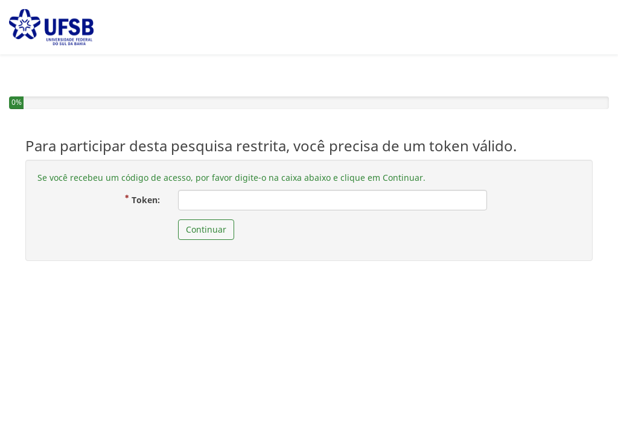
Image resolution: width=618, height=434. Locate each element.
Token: (147, 199)
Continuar (206, 229)
